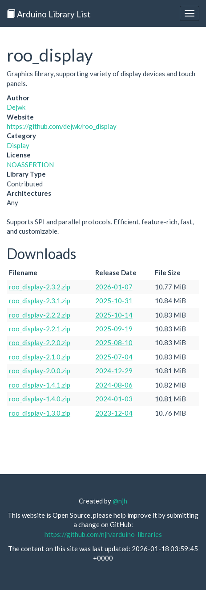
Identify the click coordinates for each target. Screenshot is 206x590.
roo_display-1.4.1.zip (39, 385)
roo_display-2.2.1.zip (39, 329)
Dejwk (16, 107)
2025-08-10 (114, 342)
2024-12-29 (114, 371)
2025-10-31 (114, 301)
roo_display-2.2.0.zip (39, 342)
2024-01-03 (114, 399)
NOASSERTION (30, 165)
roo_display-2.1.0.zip (39, 357)
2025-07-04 (114, 357)
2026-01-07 (114, 287)
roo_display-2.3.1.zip (39, 301)
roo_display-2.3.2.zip (39, 287)
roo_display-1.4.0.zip (39, 399)
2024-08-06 (114, 385)
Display (18, 145)
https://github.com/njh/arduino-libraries (103, 534)
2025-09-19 (114, 329)
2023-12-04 (114, 413)
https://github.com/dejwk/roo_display (62, 126)
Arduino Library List (49, 14)
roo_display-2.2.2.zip (39, 315)
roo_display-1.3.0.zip (39, 413)
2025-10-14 (114, 315)
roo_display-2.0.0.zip (39, 371)
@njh (120, 501)
